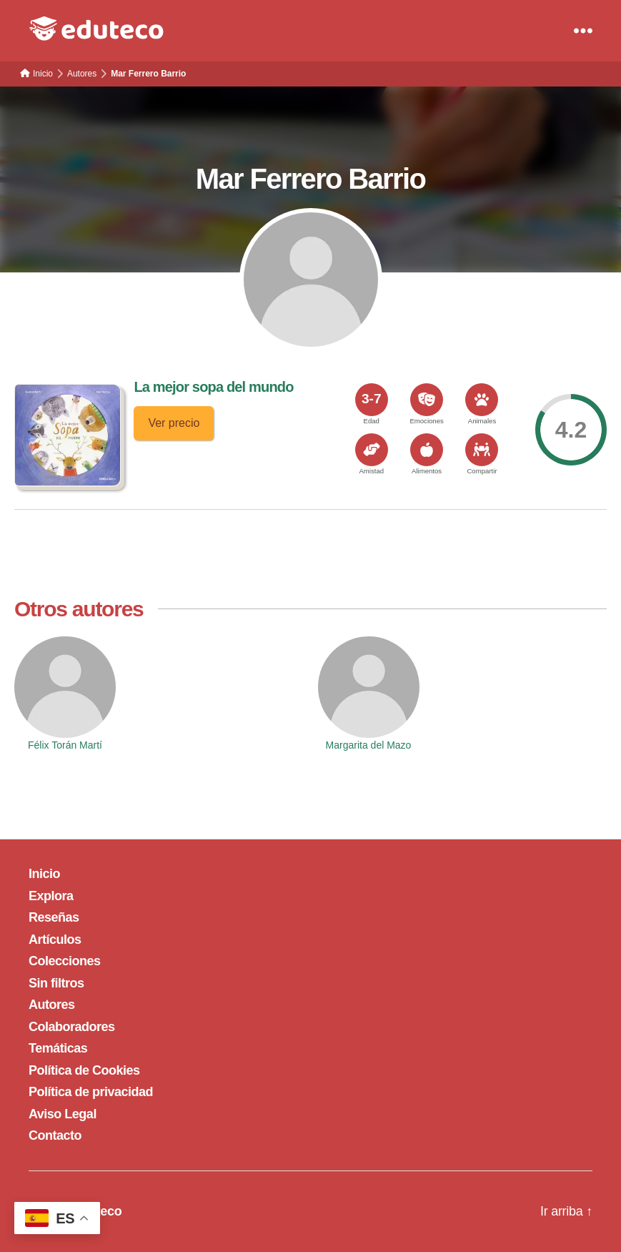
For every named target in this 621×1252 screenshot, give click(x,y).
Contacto (55, 1135)
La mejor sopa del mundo (213, 387)
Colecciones (65, 961)
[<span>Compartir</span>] (481, 449)
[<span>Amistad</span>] (371, 449)
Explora (51, 896)
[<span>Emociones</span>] (426, 399)
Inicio (44, 874)
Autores (52, 1004)
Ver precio (173, 423)
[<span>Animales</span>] (481, 399)
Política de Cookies (84, 1070)
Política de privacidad (91, 1092)
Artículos (55, 939)
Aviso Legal (62, 1114)
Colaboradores (72, 1027)
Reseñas (54, 917)
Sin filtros (56, 983)
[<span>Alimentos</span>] (426, 449)
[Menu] (583, 30)
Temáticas (58, 1048)
